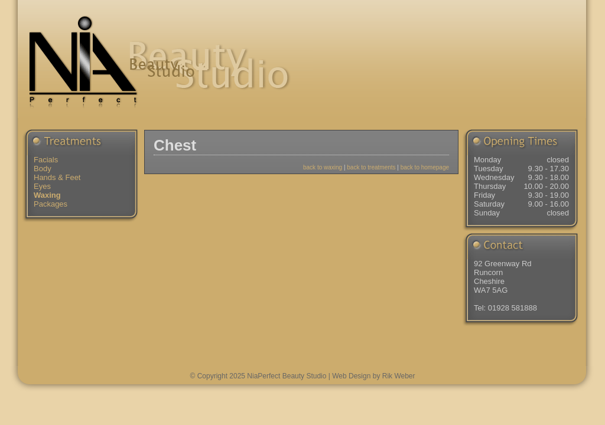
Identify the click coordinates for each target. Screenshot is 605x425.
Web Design (351, 376)
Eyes (42, 186)
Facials (46, 159)
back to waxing (322, 167)
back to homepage (425, 167)
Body (42, 168)
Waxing (47, 195)
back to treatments (371, 167)
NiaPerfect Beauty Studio (286, 376)
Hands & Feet (57, 177)
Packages (50, 204)
